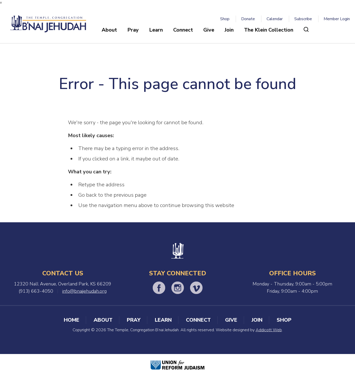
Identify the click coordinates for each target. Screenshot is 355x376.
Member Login (337, 19)
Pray (133, 29)
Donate (248, 19)
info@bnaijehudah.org (84, 291)
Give (208, 29)
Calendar (275, 19)
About (109, 29)
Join (229, 29)
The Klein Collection (268, 29)
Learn (156, 29)
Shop (224, 19)
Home (71, 319)
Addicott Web (269, 330)
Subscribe (303, 19)
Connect (183, 29)
